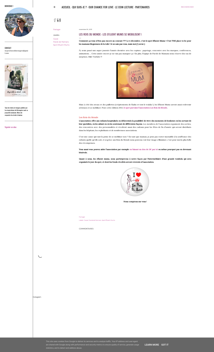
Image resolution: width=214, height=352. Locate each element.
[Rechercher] (187, 7)
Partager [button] (56, 29)
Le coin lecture (124, 7)
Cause (55, 39)
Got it (165, 344)
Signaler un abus (10, 127)
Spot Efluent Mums (61, 45)
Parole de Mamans (61, 42)
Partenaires (142, 7)
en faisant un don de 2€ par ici (144, 149)
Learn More (152, 344)
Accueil (66, 7)
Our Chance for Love (101, 7)
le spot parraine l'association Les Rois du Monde (145, 108)
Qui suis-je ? (79, 7)
